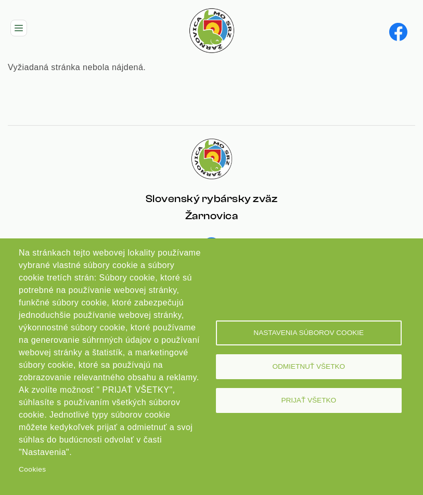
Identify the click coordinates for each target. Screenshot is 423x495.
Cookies (32, 469)
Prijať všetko (308, 400)
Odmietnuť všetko (308, 366)
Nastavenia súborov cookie (308, 333)
